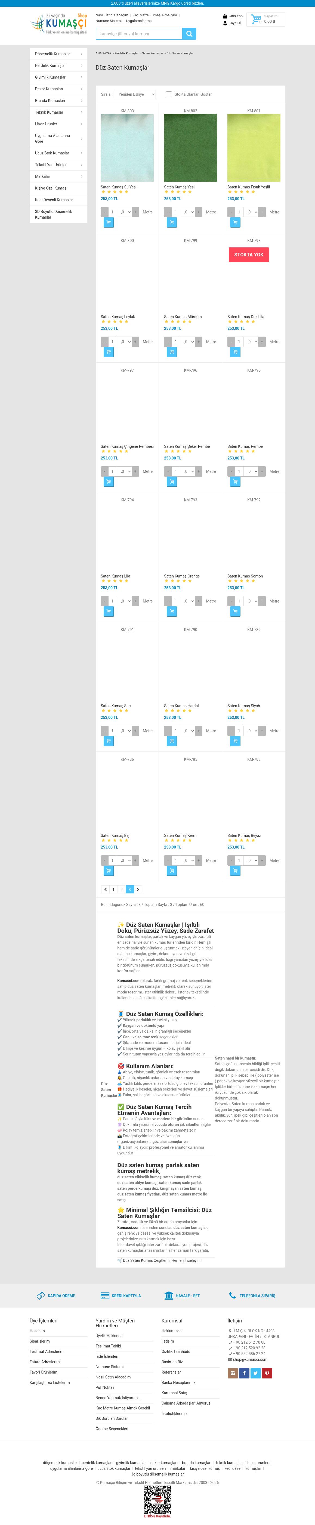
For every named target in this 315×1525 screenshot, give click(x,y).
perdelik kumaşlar (97, 1463)
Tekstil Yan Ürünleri (51, 165)
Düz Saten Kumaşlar (179, 53)
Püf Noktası (106, 1387)
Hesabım (37, 1331)
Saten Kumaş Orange (182, 576)
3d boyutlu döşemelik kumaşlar (157, 1474)
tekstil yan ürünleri (150, 1468)
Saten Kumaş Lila (115, 576)
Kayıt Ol (232, 23)
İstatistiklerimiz (174, 1413)
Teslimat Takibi (108, 1346)
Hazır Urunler (46, 124)
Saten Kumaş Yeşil (180, 187)
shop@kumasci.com (250, 1359)
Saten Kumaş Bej (115, 835)
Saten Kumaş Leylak (118, 317)
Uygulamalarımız (139, 21)
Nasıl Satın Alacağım (112, 15)
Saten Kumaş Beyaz (244, 835)
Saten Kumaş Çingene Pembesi (127, 446)
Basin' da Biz (172, 1362)
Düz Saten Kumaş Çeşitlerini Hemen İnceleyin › (162, 1260)
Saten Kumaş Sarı (116, 706)
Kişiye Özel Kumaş (50, 188)
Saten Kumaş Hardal (181, 706)
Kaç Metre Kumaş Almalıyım (155, 15)
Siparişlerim (40, 1341)
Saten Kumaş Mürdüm (183, 317)
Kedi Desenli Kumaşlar (54, 200)
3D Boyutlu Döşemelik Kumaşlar (53, 214)
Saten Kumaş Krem (180, 835)
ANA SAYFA (103, 53)
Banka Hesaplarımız (178, 1382)
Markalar (42, 176)
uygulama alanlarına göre (71, 1468)
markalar (178, 1468)
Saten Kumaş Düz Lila (245, 317)
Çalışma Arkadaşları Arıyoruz (186, 1403)
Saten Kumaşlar (152, 53)
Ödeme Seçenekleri (112, 1429)
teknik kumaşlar (229, 1463)
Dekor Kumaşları (49, 89)
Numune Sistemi (109, 21)
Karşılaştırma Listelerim (50, 1382)
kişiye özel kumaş (205, 1468)
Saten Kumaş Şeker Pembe (187, 446)
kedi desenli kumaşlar (242, 1468)
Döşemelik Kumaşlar (52, 54)
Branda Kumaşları (50, 100)
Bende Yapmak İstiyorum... (118, 1398)
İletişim (168, 1341)
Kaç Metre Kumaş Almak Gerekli (123, 1408)
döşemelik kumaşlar (60, 1463)
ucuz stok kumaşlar (113, 1468)
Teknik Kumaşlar (49, 112)
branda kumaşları (196, 1463)
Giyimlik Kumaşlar (50, 77)
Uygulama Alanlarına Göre (52, 138)
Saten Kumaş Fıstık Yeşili (248, 187)
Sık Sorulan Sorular (112, 1418)
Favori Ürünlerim (43, 1372)
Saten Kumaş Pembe (245, 446)
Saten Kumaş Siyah (243, 706)
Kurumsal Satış (174, 1393)
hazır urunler (257, 1463)
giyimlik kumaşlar (131, 1463)
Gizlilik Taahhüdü (176, 1351)
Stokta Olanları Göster (193, 94)
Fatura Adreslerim (45, 1362)
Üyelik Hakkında (109, 1336)
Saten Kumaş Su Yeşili (119, 187)
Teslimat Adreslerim (47, 1351)
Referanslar (171, 1372)
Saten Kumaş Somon (245, 576)
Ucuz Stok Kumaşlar (52, 153)
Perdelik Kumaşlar (50, 65)
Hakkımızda (171, 1331)
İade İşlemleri (107, 1356)
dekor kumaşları (164, 1463)
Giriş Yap (233, 16)
